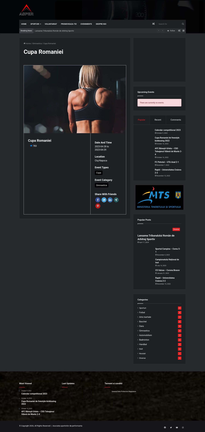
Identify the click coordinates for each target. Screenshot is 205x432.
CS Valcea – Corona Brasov (167, 271)
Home (23, 24)
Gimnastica (37, 43)
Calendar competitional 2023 (168, 130)
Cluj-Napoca (101, 160)
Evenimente (86, 24)
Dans (141, 327)
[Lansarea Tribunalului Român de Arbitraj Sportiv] (159, 230)
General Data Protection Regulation (124, 392)
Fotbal (142, 313)
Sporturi (34, 24)
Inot (141, 350)
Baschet (143, 322)
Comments (176, 120)
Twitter (104, 199)
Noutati (142, 354)
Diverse (142, 359)
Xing (116, 199)
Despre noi (101, 24)
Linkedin (110, 199)
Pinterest (97, 205)
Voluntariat (51, 24)
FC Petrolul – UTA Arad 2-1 (167, 162)
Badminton (144, 341)
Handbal (143, 345)
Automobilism (145, 336)
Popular (141, 120)
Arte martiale (145, 318)
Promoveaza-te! (69, 24)
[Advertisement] (131, 9)
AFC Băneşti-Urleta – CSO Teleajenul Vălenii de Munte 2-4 (167, 152)
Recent (158, 120)
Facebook (97, 199)
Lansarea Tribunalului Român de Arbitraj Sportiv (54, 31)
